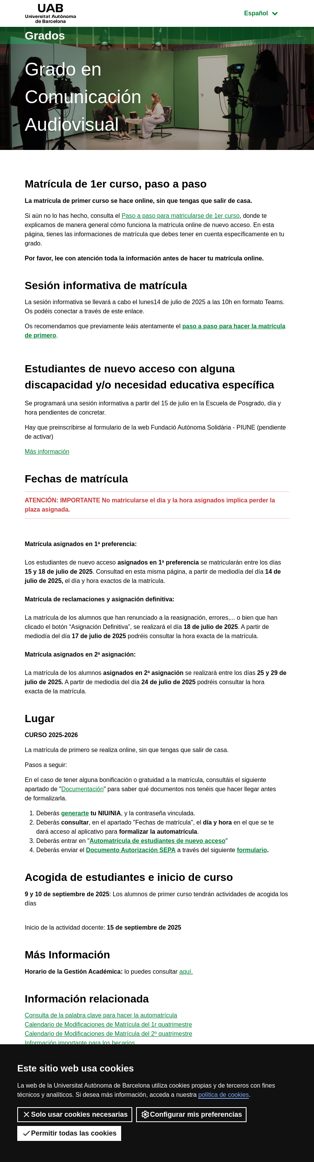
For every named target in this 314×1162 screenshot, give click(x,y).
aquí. (186, 971)
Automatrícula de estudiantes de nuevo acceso (158, 841)
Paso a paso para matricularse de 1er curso (181, 215)
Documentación (82, 789)
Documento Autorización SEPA (131, 850)
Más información (47, 451)
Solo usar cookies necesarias (75, 1114)
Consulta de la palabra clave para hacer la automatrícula (102, 1015)
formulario (253, 850)
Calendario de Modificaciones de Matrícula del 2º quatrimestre (109, 1033)
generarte (75, 813)
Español (266, 12)
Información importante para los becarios (80, 1043)
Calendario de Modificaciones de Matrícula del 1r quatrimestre (109, 1024)
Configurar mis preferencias (191, 1114)
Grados (45, 35)
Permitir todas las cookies (69, 1133)
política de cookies (223, 1094)
